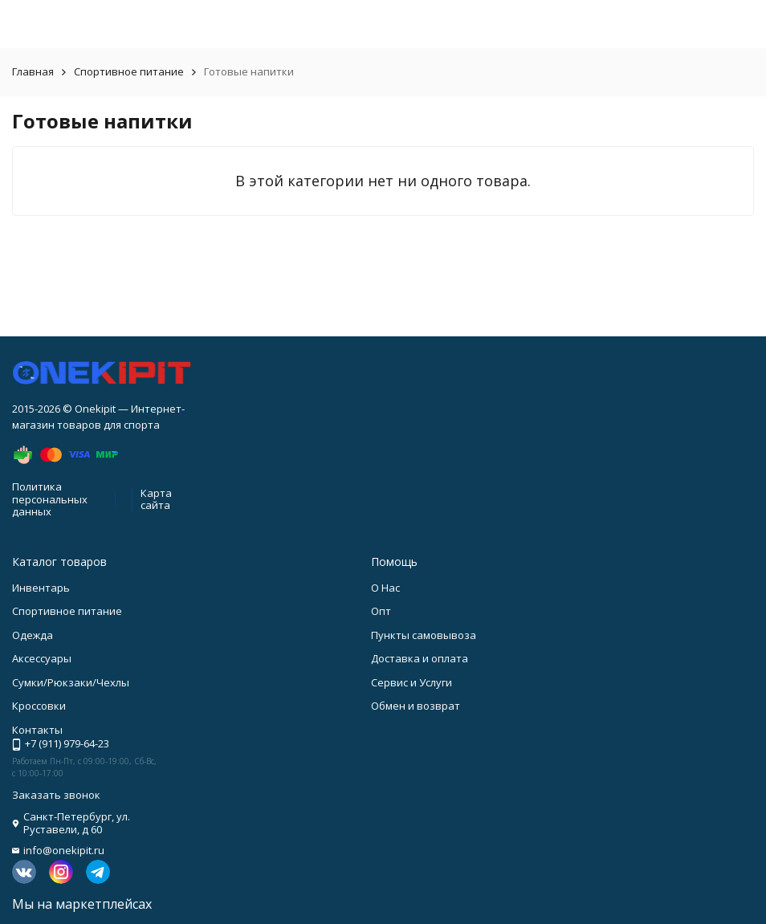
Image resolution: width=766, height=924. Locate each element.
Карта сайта (156, 499)
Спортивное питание (129, 71)
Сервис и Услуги (411, 682)
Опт (381, 611)
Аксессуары (41, 658)
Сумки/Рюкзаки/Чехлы (70, 682)
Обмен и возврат (415, 705)
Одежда (32, 635)
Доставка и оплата (419, 658)
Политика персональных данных (50, 499)
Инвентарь (41, 587)
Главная (33, 71)
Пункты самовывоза (423, 635)
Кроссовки (39, 705)
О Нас (385, 587)
